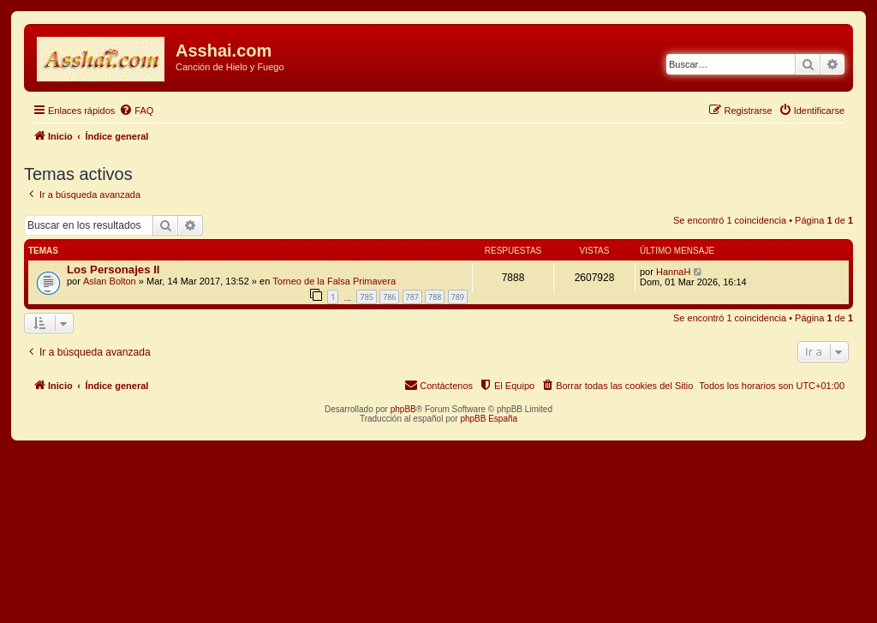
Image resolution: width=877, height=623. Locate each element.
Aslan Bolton (109, 281)
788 (434, 297)
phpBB (403, 409)
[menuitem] (136, 110)
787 (412, 297)
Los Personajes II (113, 269)
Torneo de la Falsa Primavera (334, 281)
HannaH (673, 272)
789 (457, 297)
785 (366, 297)
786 (389, 297)
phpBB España (488, 418)
